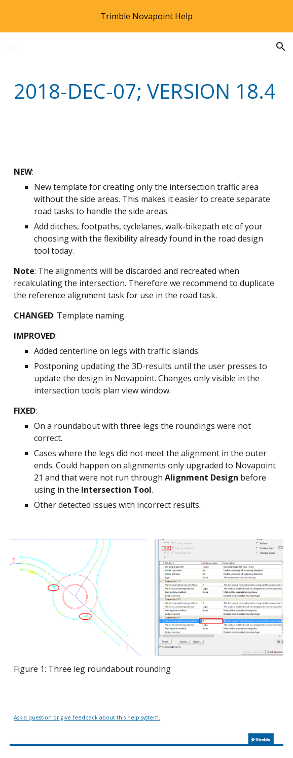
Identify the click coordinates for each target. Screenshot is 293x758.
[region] (146, 16)
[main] (146, 91)
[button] (12, 46)
